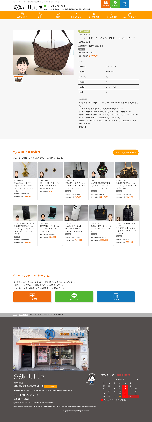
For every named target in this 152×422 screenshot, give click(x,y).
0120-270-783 (28, 394)
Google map (50, 386)
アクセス (124, 5)
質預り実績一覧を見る (125, 152)
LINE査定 (115, 5)
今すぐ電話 (106, 5)
